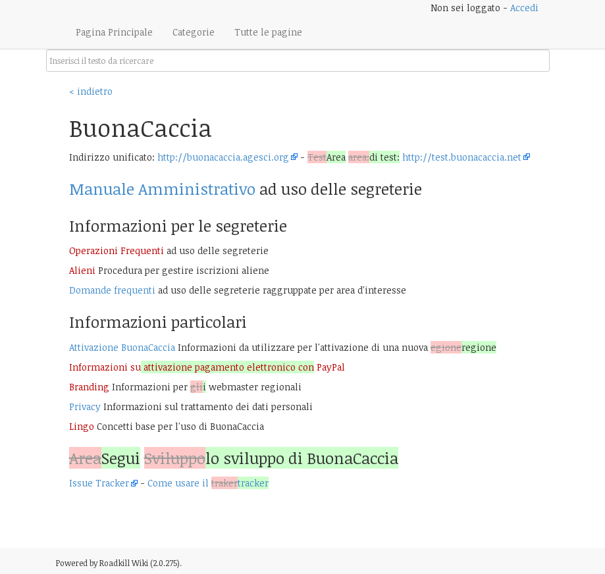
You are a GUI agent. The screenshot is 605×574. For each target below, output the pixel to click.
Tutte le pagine (268, 32)
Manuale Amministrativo (162, 188)
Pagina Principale (114, 32)
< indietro (91, 91)
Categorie (193, 32)
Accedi (524, 7)
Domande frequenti (112, 290)
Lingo (81, 426)
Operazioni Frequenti (116, 250)
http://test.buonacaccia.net (461, 157)
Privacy (85, 406)
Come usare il (208, 483)
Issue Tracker (99, 483)
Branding (89, 386)
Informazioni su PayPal (207, 367)
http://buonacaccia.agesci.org (223, 157)
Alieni (82, 270)
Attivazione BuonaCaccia (122, 347)
